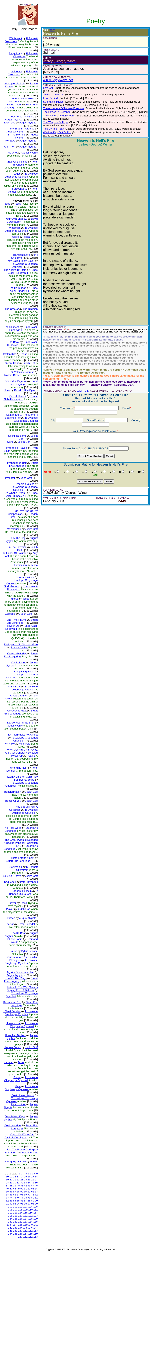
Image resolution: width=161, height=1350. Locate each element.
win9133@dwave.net (55, 80)
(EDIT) (49, 30)
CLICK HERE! (79, 385)
